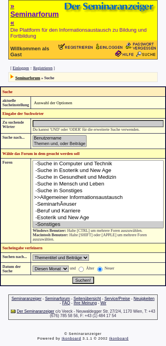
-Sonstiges (98, 224)
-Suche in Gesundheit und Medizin (98, 177)
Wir (103, 303)
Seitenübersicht (87, 298)
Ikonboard (71, 338)
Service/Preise (117, 298)
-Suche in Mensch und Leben (98, 184)
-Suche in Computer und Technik (98, 164)
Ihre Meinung (85, 303)
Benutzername (59, 138)
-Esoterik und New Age (98, 217)
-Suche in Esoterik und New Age (98, 170)
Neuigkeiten (143, 298)
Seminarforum (27, 78)
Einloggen (21, 68)
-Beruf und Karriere (98, 211)
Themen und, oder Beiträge (59, 144)
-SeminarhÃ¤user (98, 204)
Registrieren (42, 68)
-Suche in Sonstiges (98, 190)
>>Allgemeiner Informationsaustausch (98, 197)
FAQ (66, 303)
